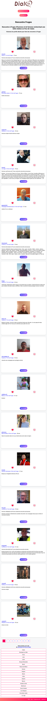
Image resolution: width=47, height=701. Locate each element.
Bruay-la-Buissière (23, 662)
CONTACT (43, 699)
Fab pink (4, 507)
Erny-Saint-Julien (23, 693)
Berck (23, 664)
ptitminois (4, 432)
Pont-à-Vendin (23, 688)
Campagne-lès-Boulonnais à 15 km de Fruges (12, 206)
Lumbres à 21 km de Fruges (8, 509)
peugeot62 (4, 545)
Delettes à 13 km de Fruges (8, 131)
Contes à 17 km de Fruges (8, 244)
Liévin (23, 659)
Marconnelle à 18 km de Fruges (9, 433)
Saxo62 (3, 167)
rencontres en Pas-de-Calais (24, 647)
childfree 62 (4, 394)
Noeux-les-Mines (23, 666)
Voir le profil (23, 68)
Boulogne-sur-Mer (23, 652)
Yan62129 (4, 129)
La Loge (23, 695)
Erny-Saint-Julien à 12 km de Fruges (10, 93)
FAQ (29, 699)
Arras (23, 654)
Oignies (23, 678)
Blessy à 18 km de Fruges (7, 395)
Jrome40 (4, 583)
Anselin (3, 470)
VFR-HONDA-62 (5, 356)
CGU (32, 699)
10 (28, 641)
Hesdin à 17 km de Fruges (8, 282)
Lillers (23, 676)
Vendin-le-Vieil (23, 683)
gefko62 (3, 92)
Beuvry (23, 681)
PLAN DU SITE (37, 699)
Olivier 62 (4, 318)
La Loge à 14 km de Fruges (8, 168)
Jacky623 (4, 621)
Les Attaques (23, 690)
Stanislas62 (4, 243)
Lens (23, 657)
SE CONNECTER (23, 15)
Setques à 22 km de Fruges (8, 622)
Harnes (23, 669)
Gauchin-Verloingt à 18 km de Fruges (10, 471)
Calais (23, 650)
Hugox (3, 281)
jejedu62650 (4, 205)
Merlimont (23, 686)
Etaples (23, 671)
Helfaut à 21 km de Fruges (8, 584)
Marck (23, 674)
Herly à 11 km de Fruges (7, 55)
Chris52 (3, 54)
